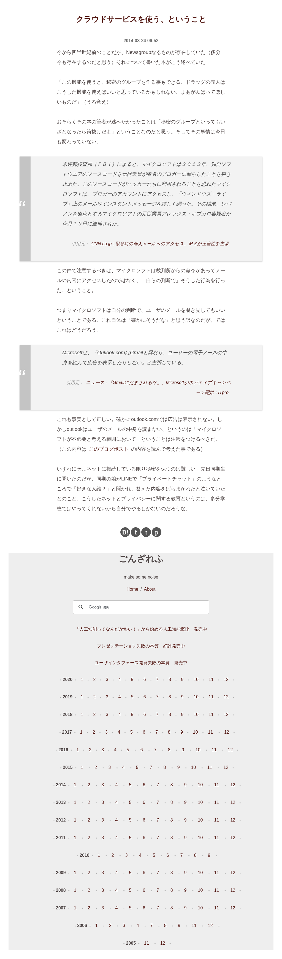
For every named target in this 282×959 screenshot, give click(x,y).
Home (133, 589)
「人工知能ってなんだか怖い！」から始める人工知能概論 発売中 (141, 629)
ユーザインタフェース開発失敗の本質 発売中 (141, 662)
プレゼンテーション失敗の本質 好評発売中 (141, 646)
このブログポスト (109, 449)
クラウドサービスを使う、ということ (141, 19)
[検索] (140, 607)
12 (226, 679)
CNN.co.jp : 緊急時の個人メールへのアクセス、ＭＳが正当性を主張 (160, 243)
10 (196, 679)
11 (211, 679)
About (150, 589)
